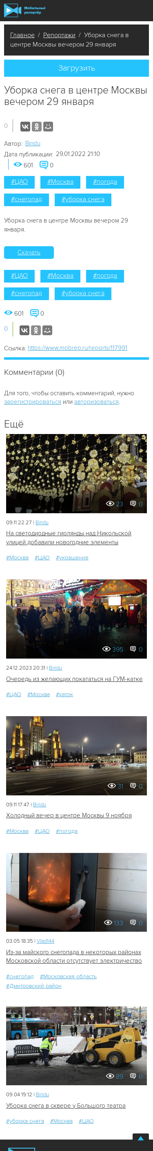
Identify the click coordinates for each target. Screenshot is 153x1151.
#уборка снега (83, 199)
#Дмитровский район (34, 985)
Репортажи (59, 35)
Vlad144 (45, 941)
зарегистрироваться (32, 401)
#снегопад (26, 199)
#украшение (72, 557)
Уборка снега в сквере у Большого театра (66, 1105)
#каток (64, 694)
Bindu (32, 143)
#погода (105, 182)
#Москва (60, 182)
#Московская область (68, 976)
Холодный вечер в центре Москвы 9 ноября (69, 815)
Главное (22, 35)
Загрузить (76, 68)
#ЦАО (19, 182)
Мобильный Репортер (24, 10)
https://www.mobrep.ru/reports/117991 (77, 348)
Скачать (29, 252)
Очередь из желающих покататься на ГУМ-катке (74, 679)
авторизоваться (96, 401)
